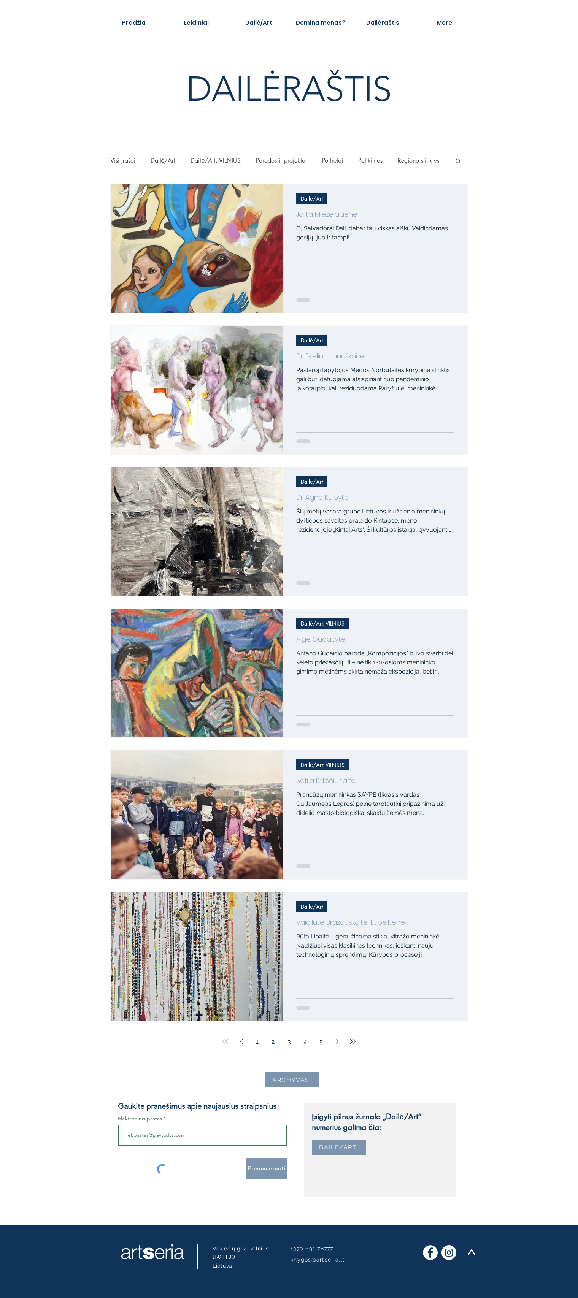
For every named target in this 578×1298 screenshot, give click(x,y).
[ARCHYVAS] (292, 1079)
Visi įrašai (122, 161)
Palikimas (370, 161)
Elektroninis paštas (140, 1118)
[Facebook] (430, 1252)
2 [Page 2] (273, 1041)
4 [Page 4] (305, 1041)
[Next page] (337, 1041)
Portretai (332, 161)
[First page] (225, 1041)
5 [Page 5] (321, 1041)
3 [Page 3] (289, 1041)
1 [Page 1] (257, 1041)
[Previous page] (241, 1041)
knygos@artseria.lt (318, 1260)
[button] (458, 162)
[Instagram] (448, 1252)
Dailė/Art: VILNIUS (216, 161)
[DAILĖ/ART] (339, 1147)
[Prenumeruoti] (266, 1168)
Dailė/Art (163, 161)
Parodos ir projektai (281, 161)
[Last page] (353, 1041)
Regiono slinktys (418, 161)
